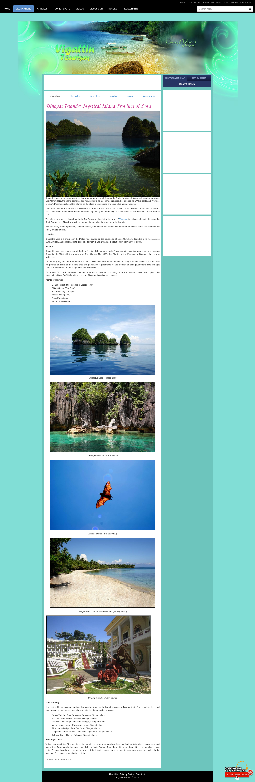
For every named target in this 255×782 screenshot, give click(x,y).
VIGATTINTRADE (232, 2)
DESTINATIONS (23, 9)
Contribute (141, 774)
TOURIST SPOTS (61, 9)
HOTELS (112, 9)
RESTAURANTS (130, 9)
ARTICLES (42, 9)
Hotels (130, 96)
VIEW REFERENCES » (59, 759)
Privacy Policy (127, 774)
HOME (7, 9)
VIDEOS (80, 9)
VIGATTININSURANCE (213, 2)
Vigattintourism (123, 777)
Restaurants (149, 96)
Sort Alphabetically (175, 78)
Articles (113, 96)
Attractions (95, 96)
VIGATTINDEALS (195, 2)
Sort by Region (199, 78)
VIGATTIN (181, 2)
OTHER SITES (247, 2)
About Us (113, 774)
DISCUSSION (96, 9)
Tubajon (123, 219)
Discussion (74, 96)
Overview (55, 96)
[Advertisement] (102, 82)
